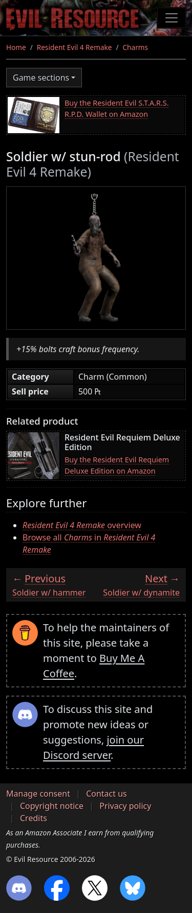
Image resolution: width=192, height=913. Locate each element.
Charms (135, 47)
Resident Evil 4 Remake (74, 47)
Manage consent (38, 793)
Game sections (41, 77)
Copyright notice (51, 805)
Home (16, 47)
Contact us (106, 793)
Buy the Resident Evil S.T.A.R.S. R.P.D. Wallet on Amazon (117, 108)
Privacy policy (125, 805)
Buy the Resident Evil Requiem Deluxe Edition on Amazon (117, 465)
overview (82, 525)
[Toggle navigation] (171, 18)
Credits (33, 818)
